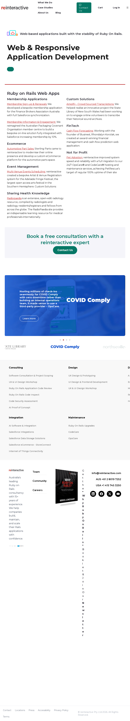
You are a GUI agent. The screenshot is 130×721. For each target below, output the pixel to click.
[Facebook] (101, 494)
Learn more (29, 318)
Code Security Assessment (23, 401)
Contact (7, 710)
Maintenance (76, 417)
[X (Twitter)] (110, 494)
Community (40, 481)
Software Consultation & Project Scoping (31, 375)
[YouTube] (118, 494)
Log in (116, 7)
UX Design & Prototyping (81, 375)
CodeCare (73, 432)
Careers (38, 490)
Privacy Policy (61, 710)
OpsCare (73, 438)
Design (72, 367)
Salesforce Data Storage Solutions (27, 438)
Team (36, 471)
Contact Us (83, 8)
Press (31, 710)
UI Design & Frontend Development (87, 382)
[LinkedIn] (93, 494)
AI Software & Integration (22, 425)
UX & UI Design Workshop (23, 382)
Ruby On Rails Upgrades (81, 425)
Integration (16, 417)
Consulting (16, 367)
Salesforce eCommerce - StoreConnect (30, 444)
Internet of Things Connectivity (26, 451)
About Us (43, 12)
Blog (58, 12)
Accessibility (44, 710)
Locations (20, 710)
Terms (6, 716)
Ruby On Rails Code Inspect (24, 394)
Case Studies (45, 7)
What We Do (45, 2)
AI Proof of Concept (19, 407)
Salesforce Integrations (21, 432)
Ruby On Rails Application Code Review (30, 388)
